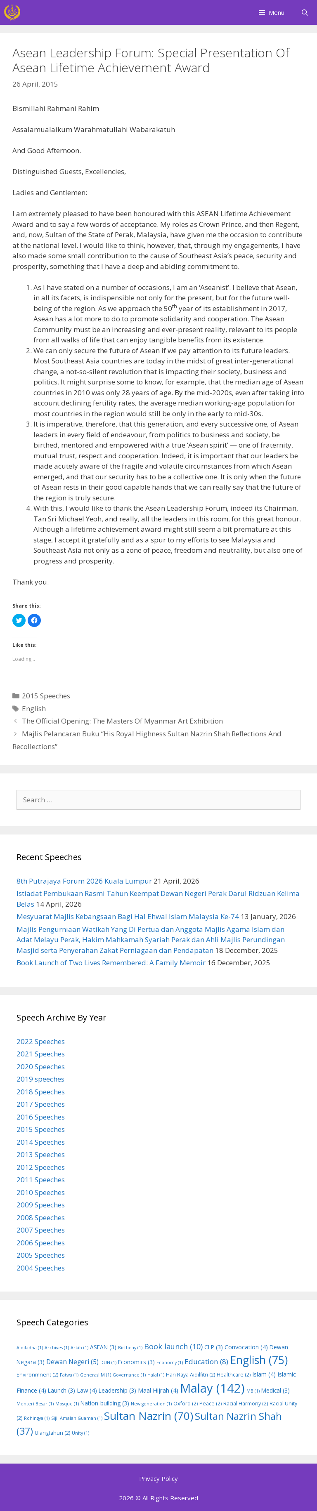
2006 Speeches (41, 1242)
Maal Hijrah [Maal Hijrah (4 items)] (158, 1390)
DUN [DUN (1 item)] (108, 1362)
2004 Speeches (41, 1268)
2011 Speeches (41, 1179)
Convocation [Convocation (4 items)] (246, 1347)
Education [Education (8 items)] (206, 1361)
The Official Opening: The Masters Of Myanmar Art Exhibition (122, 721)
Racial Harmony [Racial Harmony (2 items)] (245, 1403)
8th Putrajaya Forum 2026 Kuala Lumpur (84, 881)
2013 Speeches (41, 1154)
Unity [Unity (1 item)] (80, 1433)
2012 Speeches (41, 1167)
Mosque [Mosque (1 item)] (67, 1404)
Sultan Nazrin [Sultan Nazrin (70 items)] (148, 1415)
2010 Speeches (41, 1192)
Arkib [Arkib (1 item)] (79, 1348)
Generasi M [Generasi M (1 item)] (95, 1375)
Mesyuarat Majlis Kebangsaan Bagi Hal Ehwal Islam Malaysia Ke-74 (128, 916)
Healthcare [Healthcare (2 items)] (234, 1374)
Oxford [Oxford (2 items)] (185, 1403)
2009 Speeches (41, 1204)
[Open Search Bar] (305, 12)
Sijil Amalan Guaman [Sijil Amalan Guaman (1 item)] (76, 1418)
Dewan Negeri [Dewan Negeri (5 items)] (72, 1361)
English (34, 708)
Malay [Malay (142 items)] (212, 1388)
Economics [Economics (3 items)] (136, 1362)
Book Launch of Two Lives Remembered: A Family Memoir (111, 962)
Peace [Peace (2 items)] (210, 1403)
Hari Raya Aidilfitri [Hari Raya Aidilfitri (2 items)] (190, 1374)
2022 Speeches (41, 1041)
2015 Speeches (46, 695)
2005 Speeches (41, 1255)
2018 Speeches (41, 1091)
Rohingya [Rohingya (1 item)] (37, 1418)
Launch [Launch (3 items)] (61, 1390)
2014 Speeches (41, 1142)
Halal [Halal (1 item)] (155, 1375)
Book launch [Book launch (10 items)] (173, 1346)
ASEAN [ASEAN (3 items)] (103, 1347)
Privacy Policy (158, 1478)
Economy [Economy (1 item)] (169, 1362)
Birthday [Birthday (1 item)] (130, 1348)
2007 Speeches (41, 1230)
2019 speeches (40, 1079)
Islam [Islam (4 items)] (264, 1374)
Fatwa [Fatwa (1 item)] (69, 1375)
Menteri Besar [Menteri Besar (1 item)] (35, 1404)
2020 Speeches (41, 1066)
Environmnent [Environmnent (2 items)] (37, 1374)
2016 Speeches (41, 1117)
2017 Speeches (41, 1104)
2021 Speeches (41, 1053)
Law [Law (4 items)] (87, 1390)
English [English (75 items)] (259, 1360)
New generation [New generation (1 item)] (151, 1404)
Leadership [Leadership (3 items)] (117, 1390)
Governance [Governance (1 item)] (129, 1375)
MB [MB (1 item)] (253, 1391)
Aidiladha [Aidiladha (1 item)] (30, 1348)
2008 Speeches (41, 1217)
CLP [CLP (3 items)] (213, 1347)
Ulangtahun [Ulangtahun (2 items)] (52, 1432)
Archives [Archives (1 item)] (57, 1348)
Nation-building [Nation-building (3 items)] (104, 1403)
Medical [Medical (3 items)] (275, 1390)
